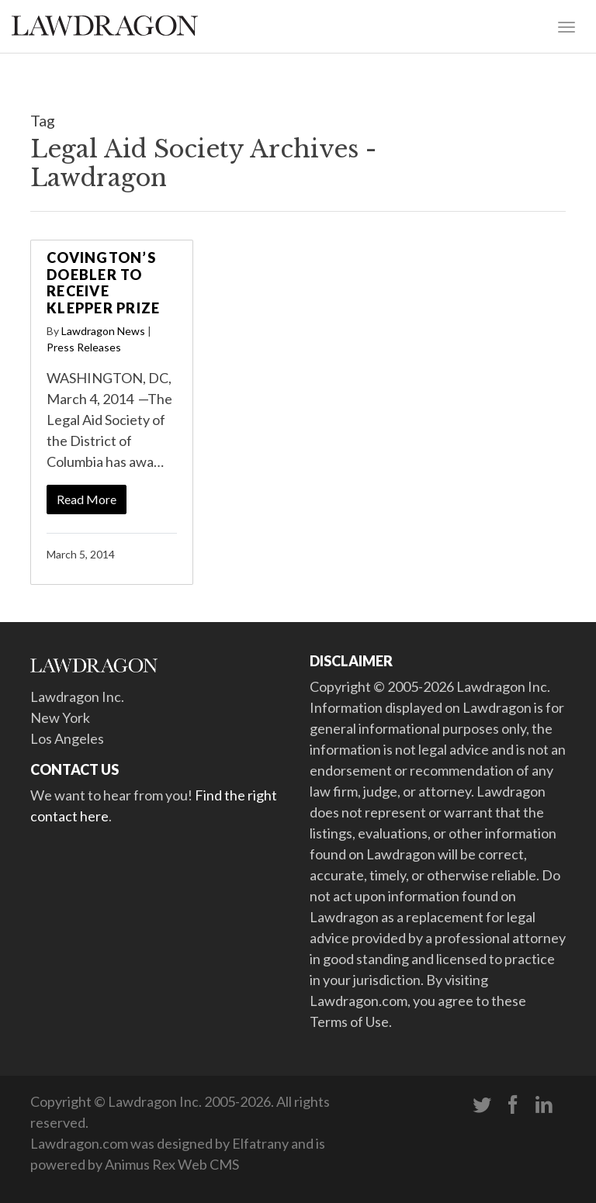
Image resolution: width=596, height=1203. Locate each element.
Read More (86, 499)
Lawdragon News (103, 330)
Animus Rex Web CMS (172, 1164)
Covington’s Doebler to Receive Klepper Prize (103, 282)
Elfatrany (260, 1143)
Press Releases (84, 347)
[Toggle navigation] (566, 26)
